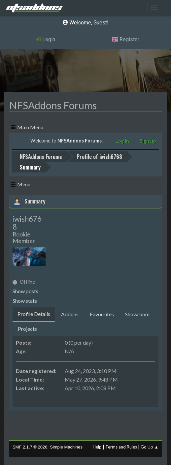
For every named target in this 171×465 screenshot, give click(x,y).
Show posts (25, 291)
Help (97, 446)
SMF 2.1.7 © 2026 (30, 447)
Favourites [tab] (102, 314)
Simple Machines (66, 447)
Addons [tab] (70, 314)
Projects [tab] (27, 329)
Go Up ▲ (149, 446)
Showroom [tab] (137, 314)
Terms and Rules (121, 446)
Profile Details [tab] (33, 314)
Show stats (25, 300)
